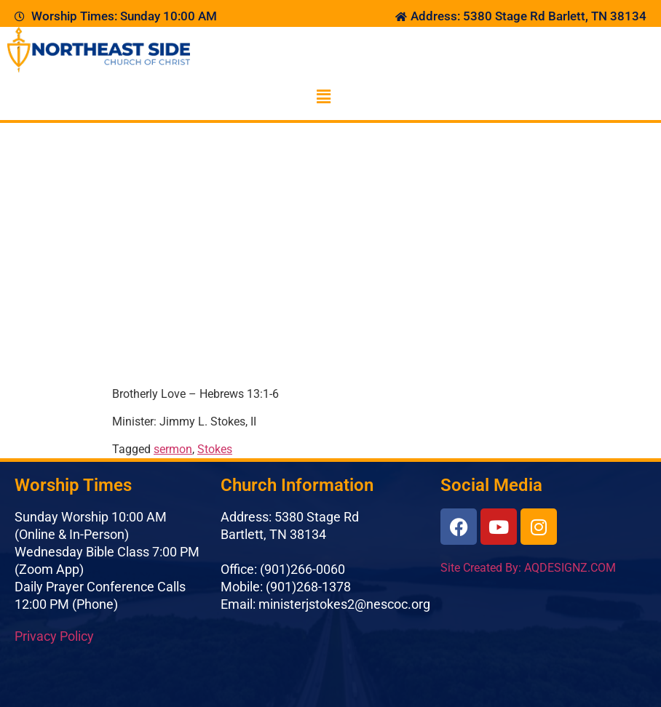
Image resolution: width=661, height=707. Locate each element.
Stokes (214, 449)
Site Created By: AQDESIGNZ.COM (528, 568)
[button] (323, 97)
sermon (173, 449)
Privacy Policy (54, 636)
